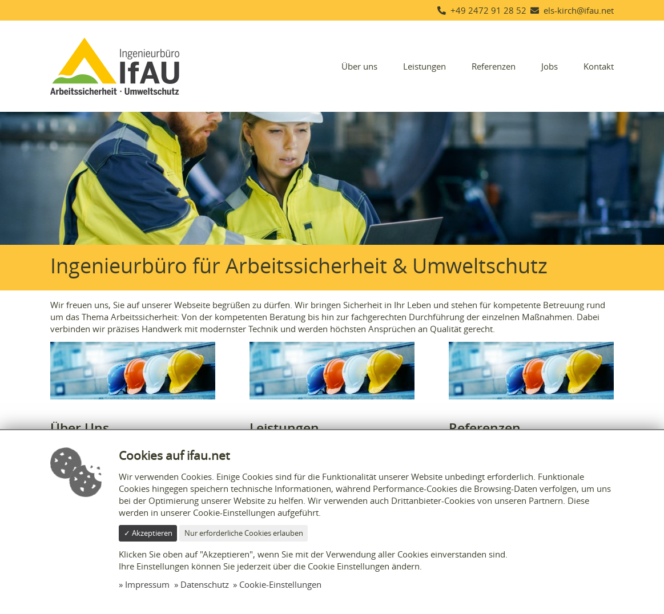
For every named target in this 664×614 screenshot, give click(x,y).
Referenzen (494, 66)
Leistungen (424, 66)
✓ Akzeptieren (148, 533)
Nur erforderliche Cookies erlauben (243, 533)
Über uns (359, 66)
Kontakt (598, 66)
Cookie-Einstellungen (280, 584)
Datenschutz (204, 584)
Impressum (147, 584)
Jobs (549, 66)
